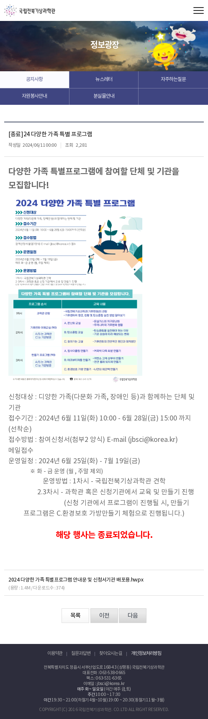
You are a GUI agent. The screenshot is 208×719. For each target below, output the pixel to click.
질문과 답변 (80, 653)
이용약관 (54, 653)
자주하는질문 (173, 79)
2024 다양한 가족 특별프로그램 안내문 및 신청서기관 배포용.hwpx (75, 580)
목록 (75, 616)
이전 (104, 616)
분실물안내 (103, 96)
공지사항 (34, 79)
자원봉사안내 (34, 96)
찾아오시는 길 (110, 653)
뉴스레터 (103, 79)
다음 (133, 616)
